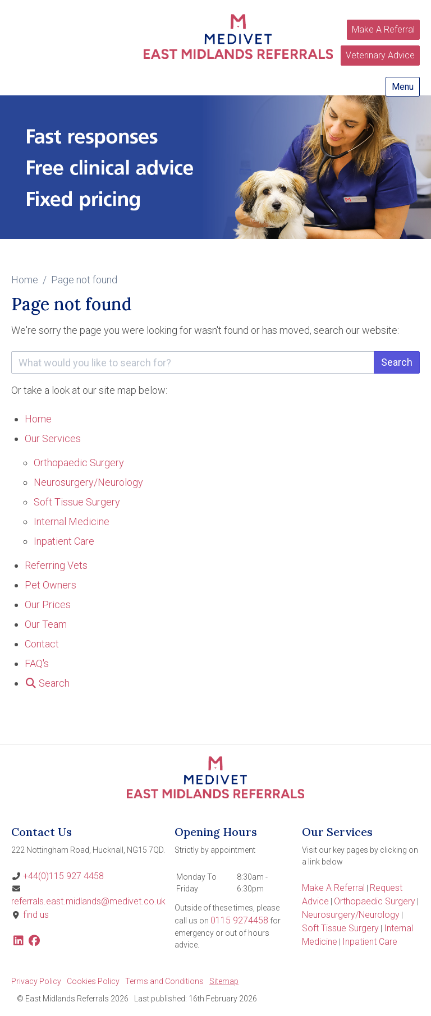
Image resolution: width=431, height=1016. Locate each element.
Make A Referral (383, 29)
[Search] (47, 683)
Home (24, 280)
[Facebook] (34, 941)
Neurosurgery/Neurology (88, 482)
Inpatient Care (64, 541)
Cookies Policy (93, 981)
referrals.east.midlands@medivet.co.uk (88, 901)
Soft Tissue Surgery (77, 502)
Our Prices (48, 604)
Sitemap (224, 981)
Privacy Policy (36, 981)
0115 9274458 (239, 920)
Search (396, 362)
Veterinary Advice (380, 55)
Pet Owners (50, 585)
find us (36, 914)
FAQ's (37, 663)
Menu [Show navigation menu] (403, 86)
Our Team (46, 624)
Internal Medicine (71, 521)
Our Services (53, 438)
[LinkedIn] (18, 941)
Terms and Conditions (164, 981)
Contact (42, 644)
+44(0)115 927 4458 (63, 876)
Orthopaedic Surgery (79, 462)
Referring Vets (56, 565)
